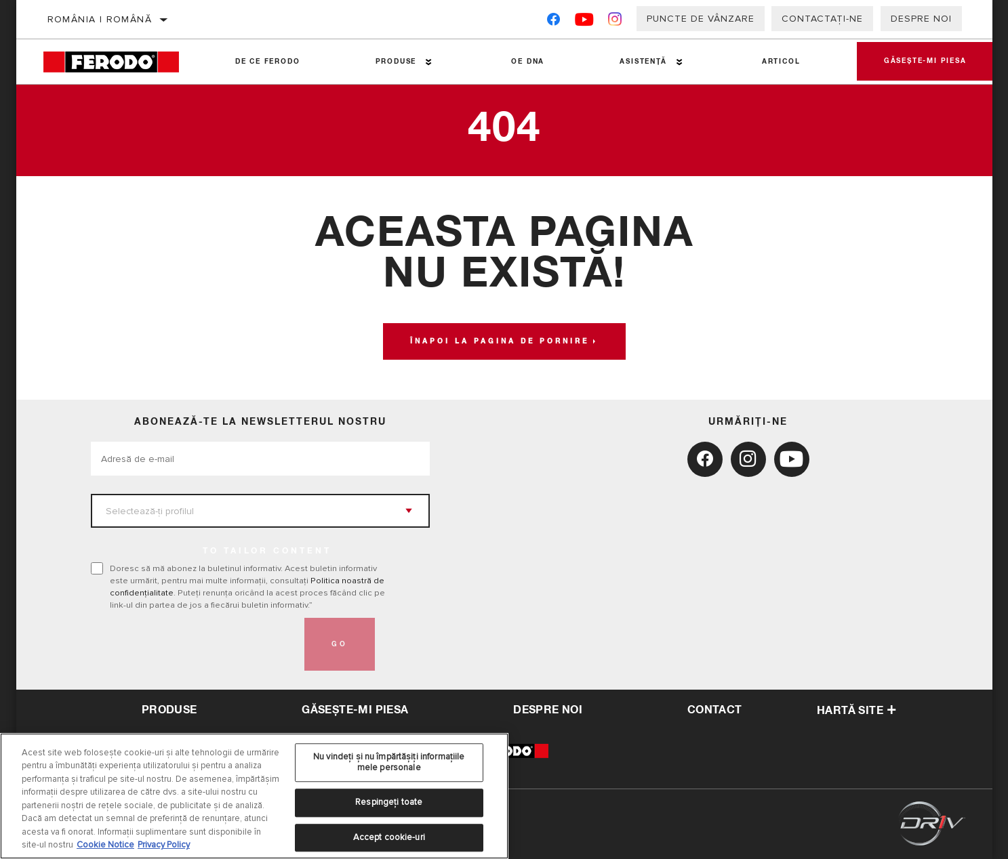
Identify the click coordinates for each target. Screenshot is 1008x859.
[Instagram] (615, 22)
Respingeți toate (388, 802)
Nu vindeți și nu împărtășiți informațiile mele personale (388, 762)
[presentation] (194, 644)
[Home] (120, 61)
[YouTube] (584, 22)
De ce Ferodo (267, 61)
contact (714, 710)
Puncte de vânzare (700, 18)
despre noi (547, 710)
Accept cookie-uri (389, 837)
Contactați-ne (822, 18)
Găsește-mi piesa (925, 61)
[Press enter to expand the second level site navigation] (429, 62)
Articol (781, 61)
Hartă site (856, 710)
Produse (396, 61)
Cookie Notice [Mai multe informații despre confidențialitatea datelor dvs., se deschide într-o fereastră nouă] (105, 844)
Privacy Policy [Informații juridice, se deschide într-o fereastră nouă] (164, 844)
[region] (254, 796)
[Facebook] (553, 22)
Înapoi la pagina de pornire (499, 341)
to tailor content (267, 551)
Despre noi (921, 18)
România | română (99, 19)
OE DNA (527, 61)
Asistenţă (643, 61)
